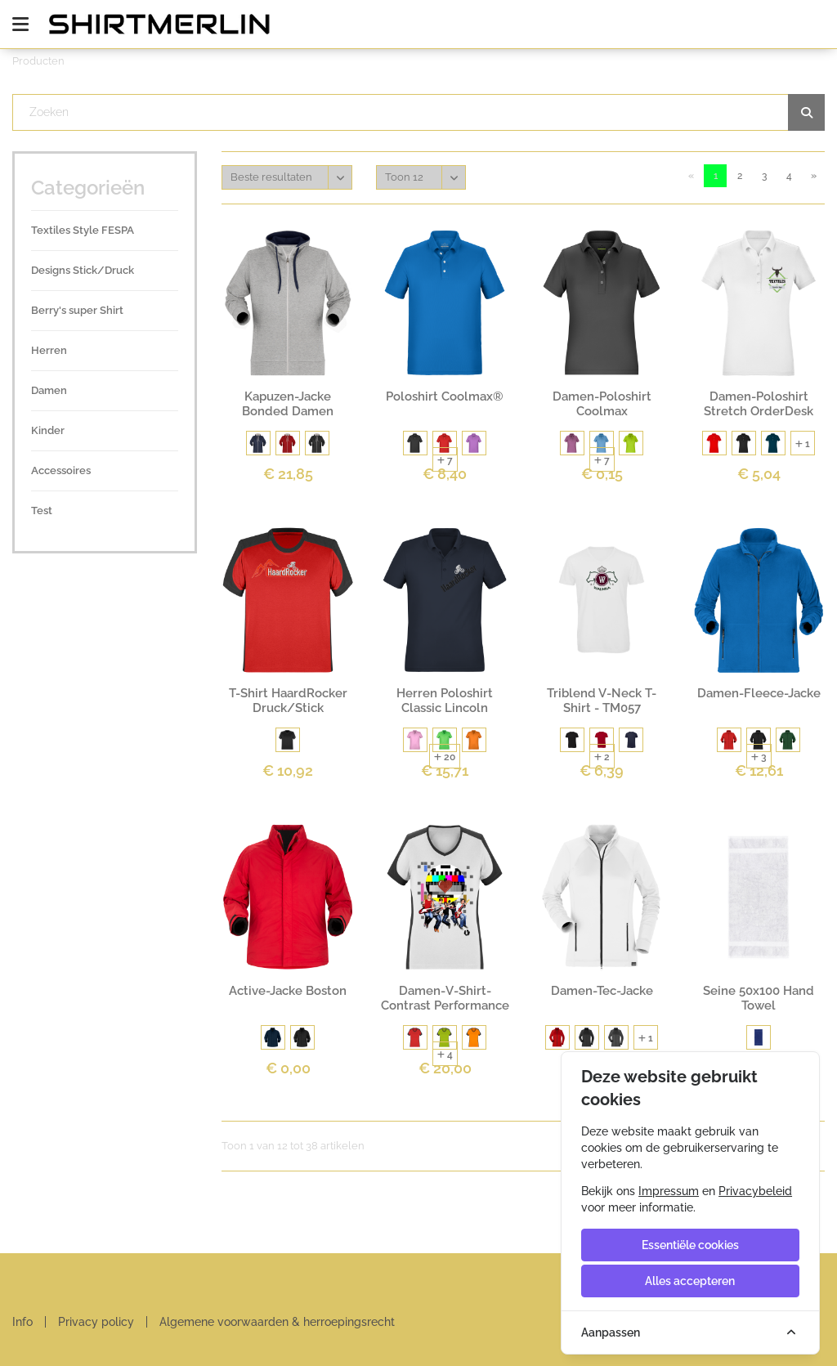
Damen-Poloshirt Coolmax (602, 404)
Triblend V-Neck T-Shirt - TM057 (601, 700)
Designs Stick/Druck (82, 270)
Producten (38, 61)
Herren (49, 350)
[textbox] (419, 112)
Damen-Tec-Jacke (602, 990)
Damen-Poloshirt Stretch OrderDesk (758, 404)
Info (22, 1322)
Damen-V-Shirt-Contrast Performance (445, 998)
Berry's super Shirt (77, 310)
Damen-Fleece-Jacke (759, 693)
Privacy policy (96, 1322)
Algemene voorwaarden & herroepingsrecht (277, 1322)
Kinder (48, 430)
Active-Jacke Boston (288, 990)
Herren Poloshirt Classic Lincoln (444, 700)
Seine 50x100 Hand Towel (758, 998)
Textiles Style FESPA (82, 230)
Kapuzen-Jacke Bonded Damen (287, 404)
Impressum (668, 1191)
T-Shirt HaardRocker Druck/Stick (288, 700)
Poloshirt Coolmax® (445, 396)
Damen (49, 390)
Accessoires (61, 470)
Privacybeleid (755, 1191)
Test (41, 510)
